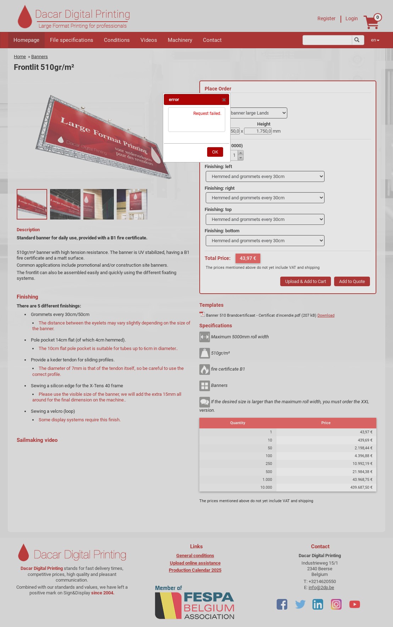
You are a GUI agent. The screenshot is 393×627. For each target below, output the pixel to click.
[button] (223, 99)
